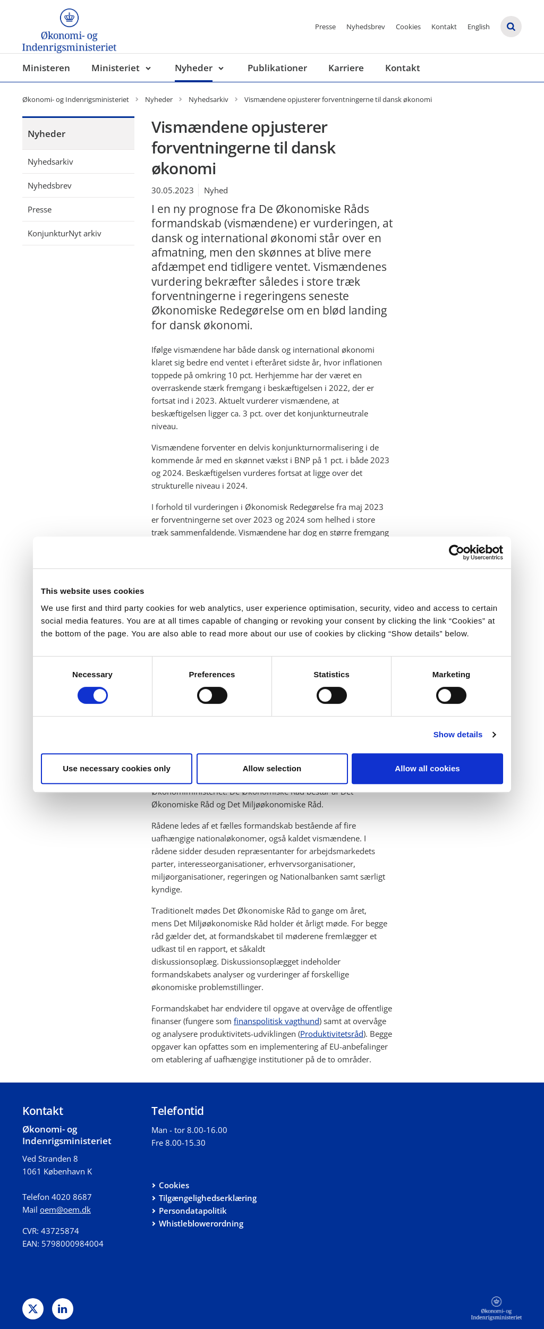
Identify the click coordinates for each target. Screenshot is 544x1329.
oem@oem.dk (65, 1209)
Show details (458, 734)
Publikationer (277, 68)
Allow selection (272, 768)
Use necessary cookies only (117, 768)
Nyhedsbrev (365, 26)
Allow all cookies (427, 768)
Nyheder (193, 68)
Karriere (346, 68)
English (479, 26)
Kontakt (444, 26)
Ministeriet (115, 68)
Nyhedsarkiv (50, 161)
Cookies (408, 26)
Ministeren (46, 68)
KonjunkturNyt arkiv (64, 233)
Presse (325, 26)
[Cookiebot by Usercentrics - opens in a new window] (456, 552)
